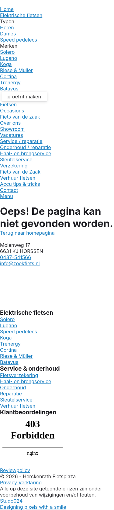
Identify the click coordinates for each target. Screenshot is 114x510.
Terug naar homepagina (27, 233)
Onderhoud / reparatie (25, 147)
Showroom (12, 129)
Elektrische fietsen (21, 15)
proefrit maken (24, 97)
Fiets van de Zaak (20, 172)
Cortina (8, 76)
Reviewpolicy (15, 470)
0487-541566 (15, 257)
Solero (7, 52)
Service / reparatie (21, 141)
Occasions (12, 111)
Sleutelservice (16, 159)
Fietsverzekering (19, 375)
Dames (8, 34)
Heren (7, 27)
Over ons (10, 123)
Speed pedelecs (18, 40)
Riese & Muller (16, 70)
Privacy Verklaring (21, 482)
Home (7, 9)
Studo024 (11, 501)
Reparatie (11, 394)
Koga (6, 64)
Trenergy (10, 82)
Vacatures (11, 135)
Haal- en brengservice (25, 153)
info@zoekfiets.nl (20, 263)
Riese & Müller (16, 356)
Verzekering (14, 166)
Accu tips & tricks (20, 184)
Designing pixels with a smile (33, 507)
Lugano (8, 58)
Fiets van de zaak (20, 117)
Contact (9, 190)
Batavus (9, 89)
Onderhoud (13, 387)
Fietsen (8, 104)
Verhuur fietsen (17, 178)
